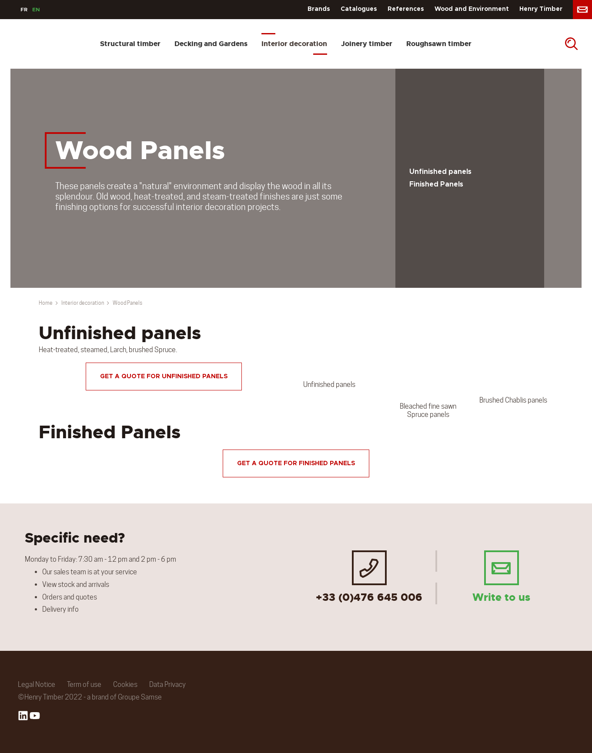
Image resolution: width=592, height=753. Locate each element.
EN (36, 9)
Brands (319, 9)
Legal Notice (36, 684)
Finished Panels (436, 184)
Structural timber (130, 43)
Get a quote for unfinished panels (163, 376)
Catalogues (359, 9)
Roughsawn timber (439, 43)
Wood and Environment (472, 9)
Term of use (84, 684)
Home (46, 303)
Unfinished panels (440, 171)
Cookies (125, 684)
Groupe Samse (140, 697)
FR (23, 9)
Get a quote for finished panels (296, 463)
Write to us (501, 576)
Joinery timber (366, 43)
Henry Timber (540, 9)
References (406, 9)
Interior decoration (294, 43)
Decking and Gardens (211, 43)
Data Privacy (167, 684)
